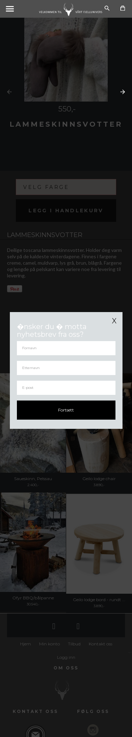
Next (122, 92)
